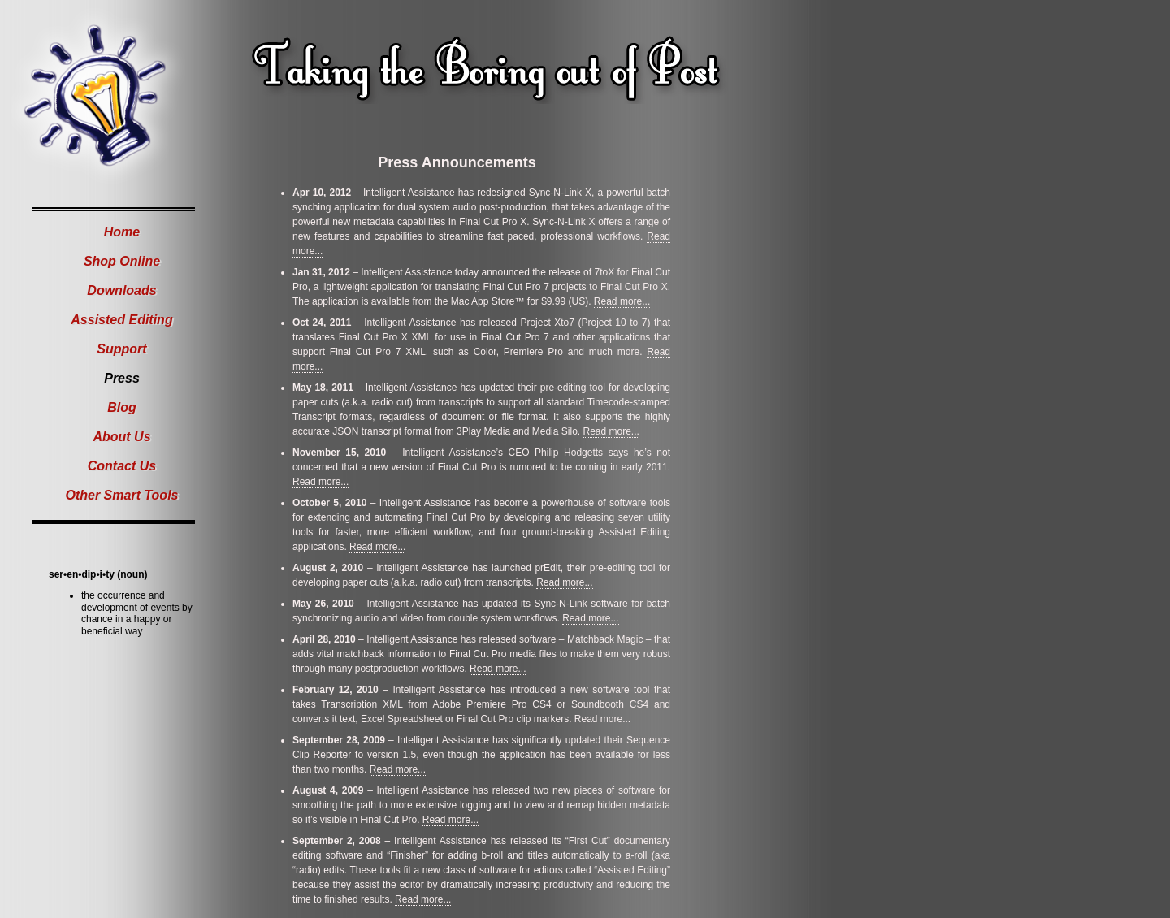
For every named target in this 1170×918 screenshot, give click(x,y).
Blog (121, 407)
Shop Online (122, 261)
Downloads (121, 290)
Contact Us (122, 466)
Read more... (622, 301)
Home (122, 232)
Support (121, 349)
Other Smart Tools (122, 495)
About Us (121, 437)
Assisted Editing (121, 320)
